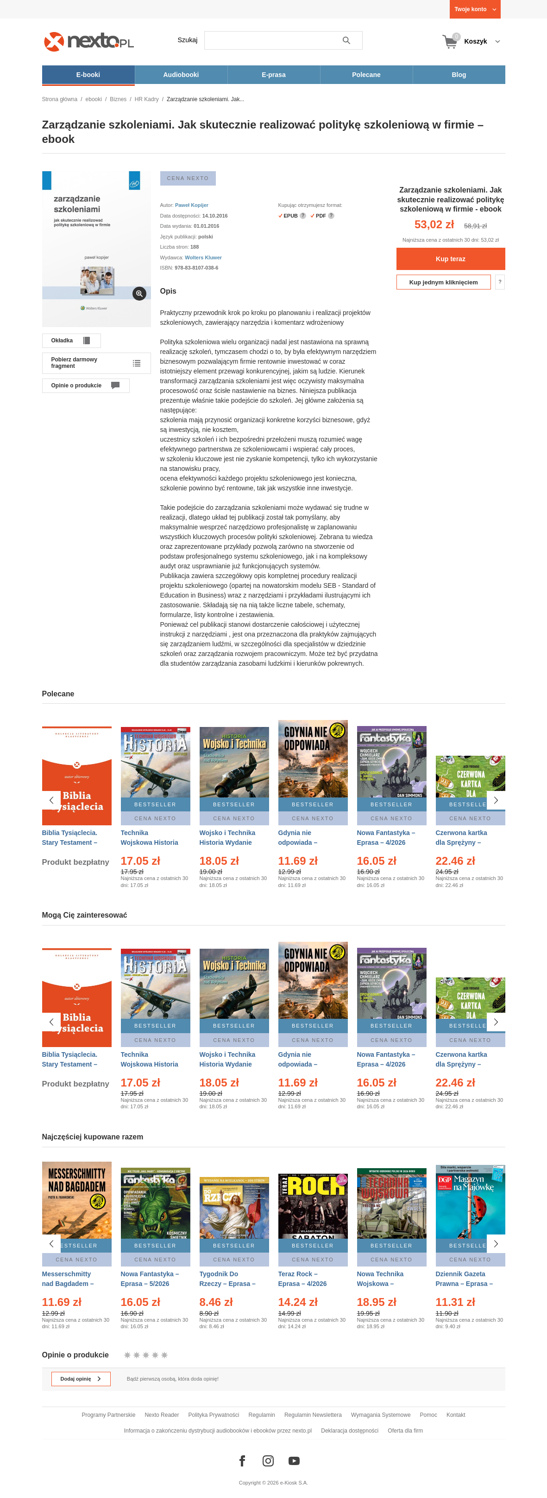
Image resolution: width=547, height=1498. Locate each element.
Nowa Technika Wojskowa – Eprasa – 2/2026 (381, 1283)
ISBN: (167, 267)
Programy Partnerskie (108, 1415)
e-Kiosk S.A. (294, 1482)
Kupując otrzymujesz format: (310, 205)
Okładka (62, 340)
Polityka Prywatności (213, 1415)
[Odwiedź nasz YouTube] (294, 1460)
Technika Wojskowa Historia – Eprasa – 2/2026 (149, 842)
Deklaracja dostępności (349, 1430)
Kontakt (455, 1415)
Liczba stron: (175, 247)
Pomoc (428, 1415)
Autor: (167, 205)
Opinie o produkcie (76, 385)
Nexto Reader (162, 1415)
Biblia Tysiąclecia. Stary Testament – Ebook (70, 842)
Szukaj (188, 40)
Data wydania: (177, 226)
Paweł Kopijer (191, 205)
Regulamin (262, 1415)
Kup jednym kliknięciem (443, 282)
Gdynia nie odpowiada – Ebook (298, 842)
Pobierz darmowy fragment (74, 362)
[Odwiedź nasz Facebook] (242, 1460)
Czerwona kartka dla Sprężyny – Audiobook (461, 842)
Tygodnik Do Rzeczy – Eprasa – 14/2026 (228, 1283)
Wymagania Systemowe (381, 1415)
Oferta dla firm (405, 1430)
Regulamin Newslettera (313, 1415)
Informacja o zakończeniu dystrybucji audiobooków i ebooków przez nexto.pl (218, 1430)
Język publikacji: (179, 236)
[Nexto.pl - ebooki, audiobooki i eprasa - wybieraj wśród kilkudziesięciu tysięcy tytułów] (89, 41)
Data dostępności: (181, 216)
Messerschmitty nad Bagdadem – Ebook (68, 1283)
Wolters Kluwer (203, 257)
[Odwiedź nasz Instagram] (268, 1460)
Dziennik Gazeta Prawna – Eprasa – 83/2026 (464, 1283)
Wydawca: (172, 257)
